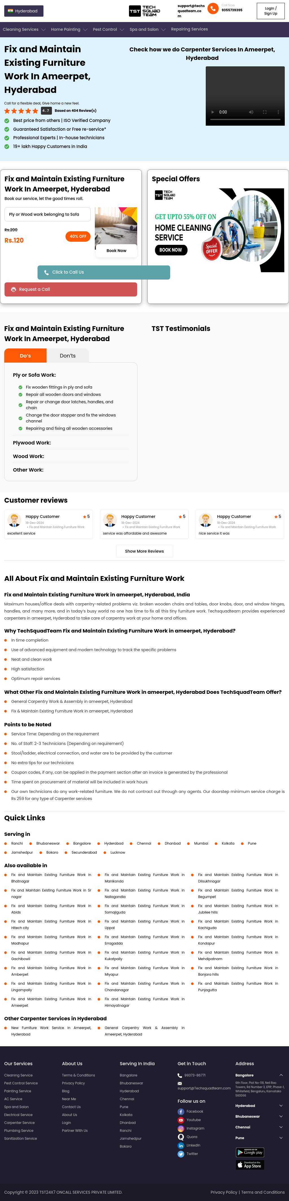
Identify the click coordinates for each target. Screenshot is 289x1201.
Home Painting (70, 29)
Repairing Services (189, 29)
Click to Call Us (68, 272)
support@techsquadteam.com (191, 10)
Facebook (190, 1111)
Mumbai (201, 843)
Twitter (188, 1153)
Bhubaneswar (48, 843)
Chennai (144, 843)
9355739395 (232, 10)
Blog (65, 1091)
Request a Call (34, 289)
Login (66, 1122)
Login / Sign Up (270, 11)
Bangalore (82, 843)
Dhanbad (173, 843)
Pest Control (109, 29)
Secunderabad (84, 852)
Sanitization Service (20, 1138)
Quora (187, 1136)
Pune (252, 843)
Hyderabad (114, 843)
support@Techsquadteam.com (204, 1088)
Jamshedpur (22, 852)
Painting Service (17, 1091)
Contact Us (71, 1106)
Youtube (189, 1119)
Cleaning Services (25, 29)
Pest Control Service (21, 1083)
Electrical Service (18, 1114)
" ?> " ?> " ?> (48, 214)
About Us (69, 1114)
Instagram (191, 1128)
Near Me (69, 1099)
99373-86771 (195, 1075)
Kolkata (228, 843)
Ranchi (17, 843)
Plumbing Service (18, 1130)
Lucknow (118, 852)
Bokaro (52, 852)
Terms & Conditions (78, 1075)
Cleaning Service (18, 1075)
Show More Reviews (144, 551)
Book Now (116, 250)
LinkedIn (189, 1145)
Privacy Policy (73, 1083)
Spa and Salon (148, 29)
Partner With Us (75, 1130)
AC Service (13, 1099)
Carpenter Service (19, 1122)
